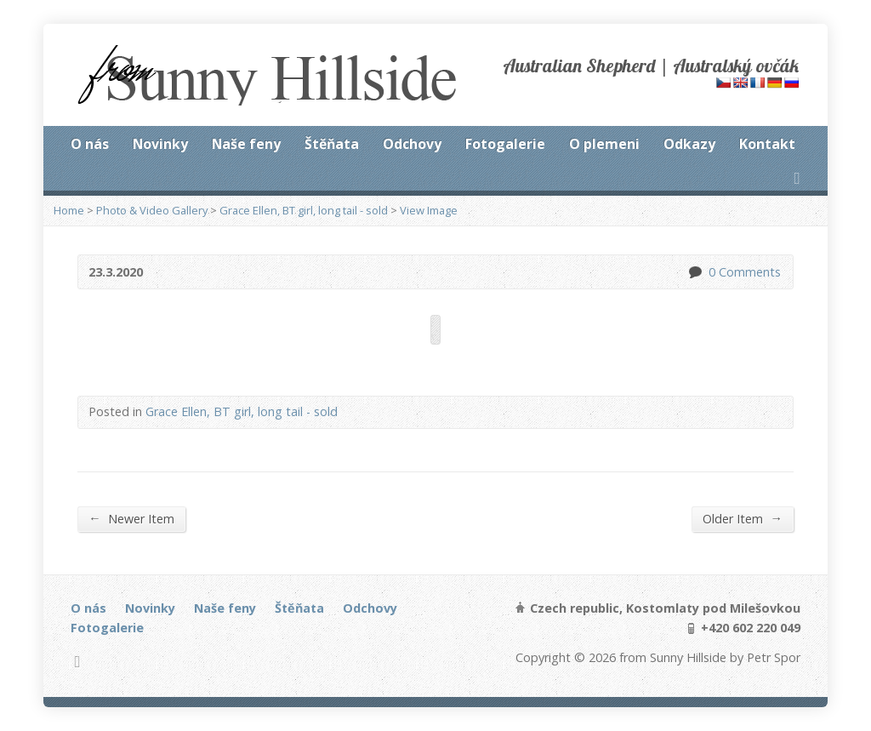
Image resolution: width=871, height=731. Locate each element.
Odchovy (412, 143)
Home (69, 210)
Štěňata (332, 143)
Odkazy (689, 143)
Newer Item (131, 518)
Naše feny (246, 143)
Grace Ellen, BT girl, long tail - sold (303, 210)
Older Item (742, 518)
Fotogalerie (505, 143)
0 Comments (694, 272)
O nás (90, 143)
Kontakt (767, 143)
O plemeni (604, 143)
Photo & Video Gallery (152, 210)
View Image (429, 210)
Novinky (160, 143)
